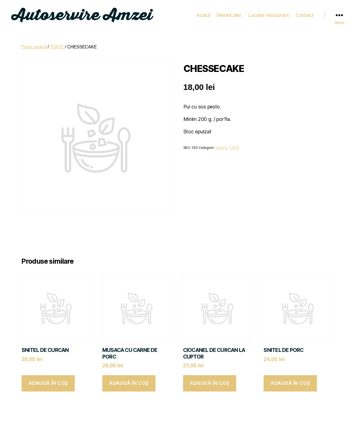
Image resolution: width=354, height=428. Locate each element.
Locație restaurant (268, 14)
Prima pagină (33, 44)
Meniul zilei (229, 14)
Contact (305, 14)
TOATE (57, 44)
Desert (220, 145)
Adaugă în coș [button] (48, 380)
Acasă (203, 14)
